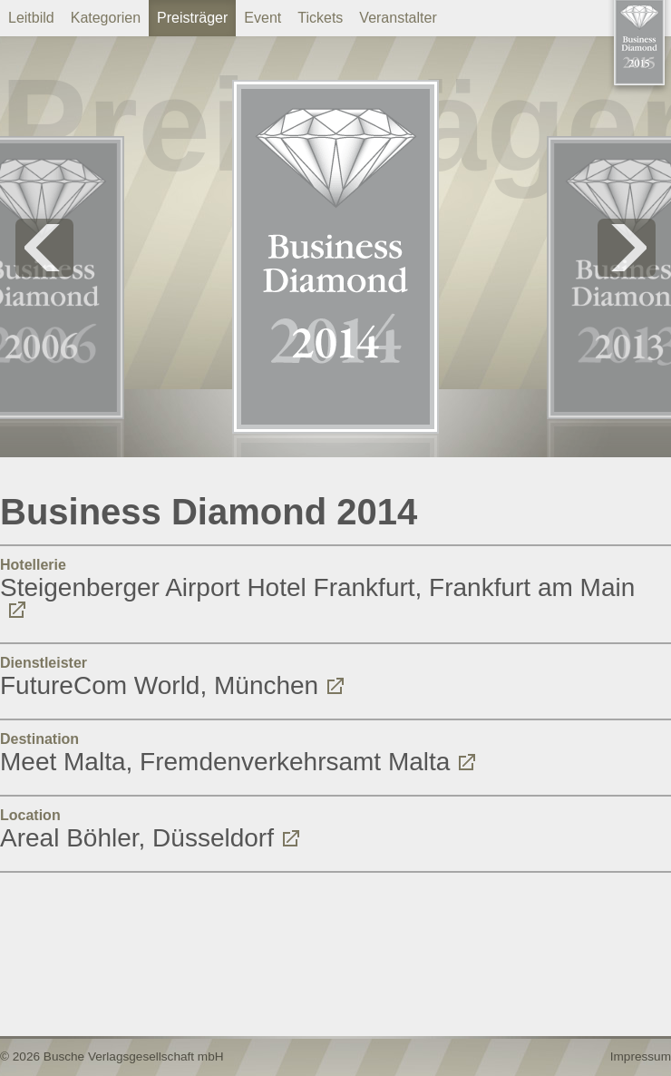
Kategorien (106, 17)
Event (262, 17)
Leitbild (31, 17)
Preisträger (192, 17)
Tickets (320, 17)
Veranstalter (397, 17)
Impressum (640, 1056)
